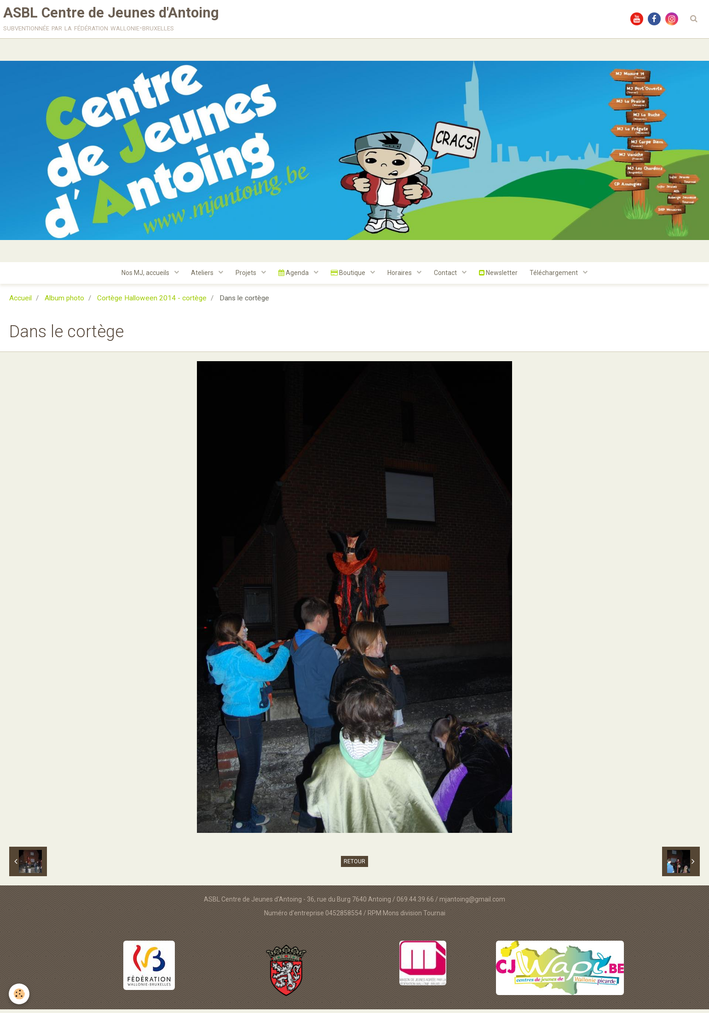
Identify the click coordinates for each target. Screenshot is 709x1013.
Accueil (20, 302)
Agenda (293, 276)
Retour (354, 865)
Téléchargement (560, 276)
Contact (449, 276)
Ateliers (199, 276)
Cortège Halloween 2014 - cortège (152, 302)
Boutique (349, 276)
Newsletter (502, 276)
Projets (244, 276)
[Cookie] (19, 994)
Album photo (64, 302)
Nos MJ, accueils (140, 276)
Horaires (402, 276)
